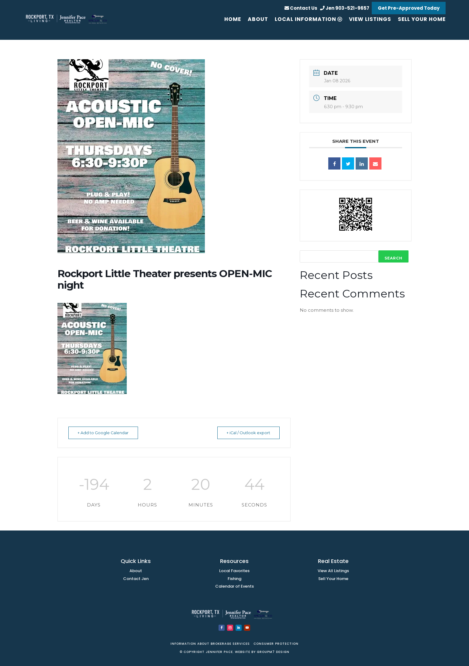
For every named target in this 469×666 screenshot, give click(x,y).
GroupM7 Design (273, 652)
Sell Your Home (333, 579)
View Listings (370, 19)
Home (232, 19)
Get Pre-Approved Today (409, 8)
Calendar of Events (234, 586)
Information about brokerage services (211, 643)
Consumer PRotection (275, 643)
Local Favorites (234, 571)
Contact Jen (136, 579)
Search (393, 258)
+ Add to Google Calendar (104, 432)
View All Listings (333, 571)
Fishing (234, 579)
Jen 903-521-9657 (344, 8)
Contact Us (301, 8)
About (258, 19)
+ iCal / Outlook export (247, 432)
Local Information (305, 19)
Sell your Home (422, 19)
